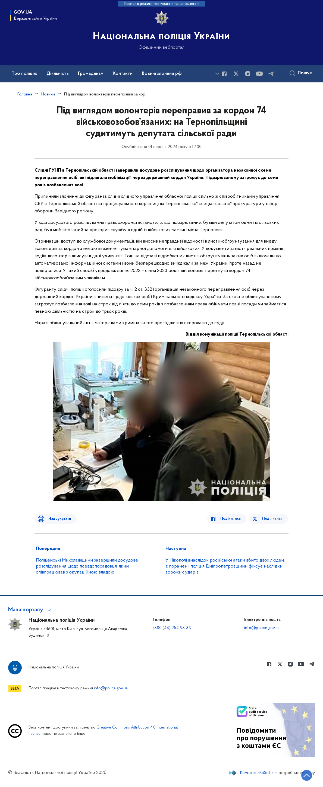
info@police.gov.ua (262, 628)
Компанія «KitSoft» (257, 773)
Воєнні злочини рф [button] (162, 73)
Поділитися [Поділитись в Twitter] (273, 519)
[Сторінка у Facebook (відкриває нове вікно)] (224, 73)
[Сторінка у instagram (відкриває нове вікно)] (247, 73)
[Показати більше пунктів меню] (217, 73)
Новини (48, 94)
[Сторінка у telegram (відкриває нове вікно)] (271, 73)
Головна (24, 94)
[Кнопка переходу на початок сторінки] (302, 774)
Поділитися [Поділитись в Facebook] (233, 519)
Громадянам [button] (91, 73)
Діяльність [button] (58, 73)
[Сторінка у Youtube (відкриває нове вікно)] (259, 73)
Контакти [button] (123, 73)
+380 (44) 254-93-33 (171, 628)
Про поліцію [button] (24, 73)
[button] (30, 610)
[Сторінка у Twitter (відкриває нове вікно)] (236, 73)
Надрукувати (56, 519)
